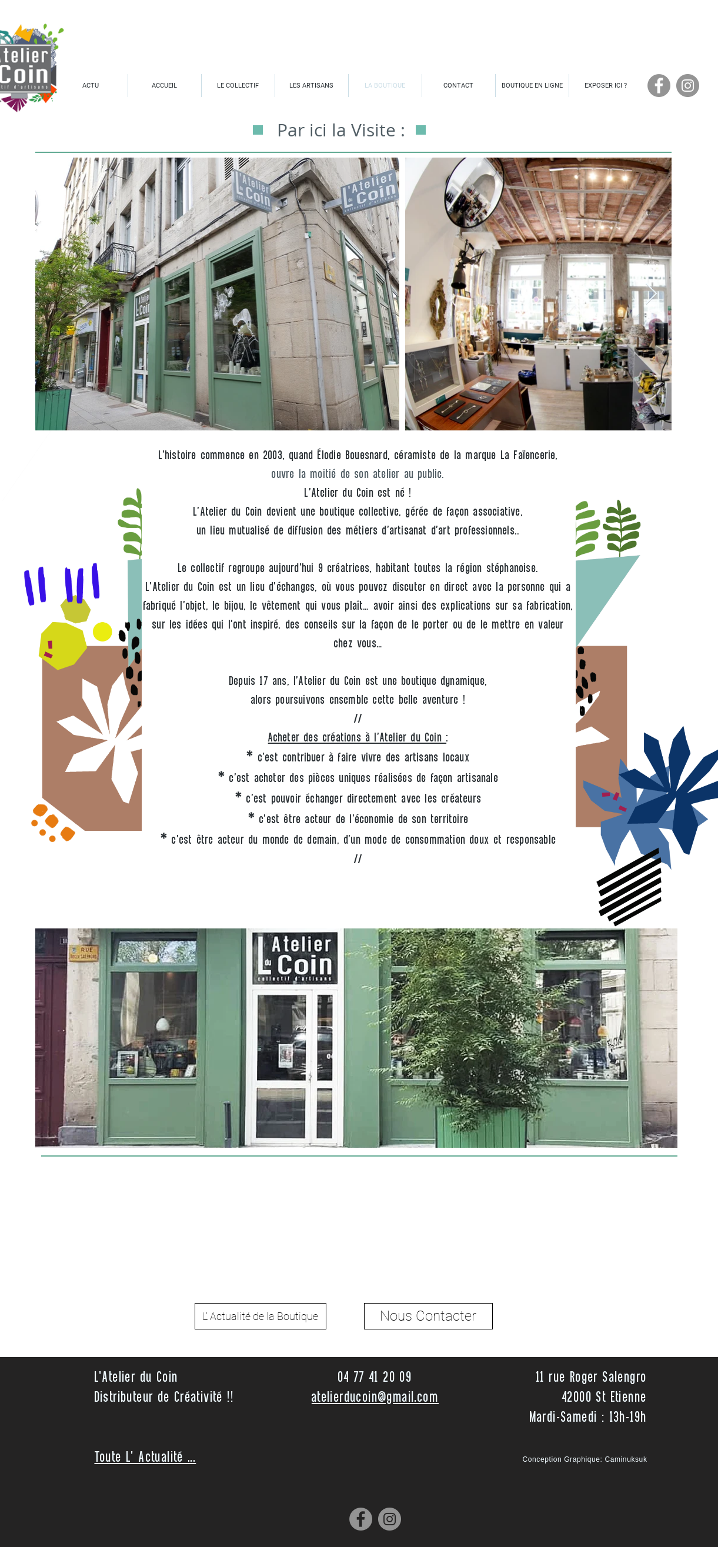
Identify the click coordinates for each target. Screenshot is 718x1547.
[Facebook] (658, 85)
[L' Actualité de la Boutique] (260, 1316)
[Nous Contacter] (428, 1316)
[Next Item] (651, 294)
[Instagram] (687, 85)
